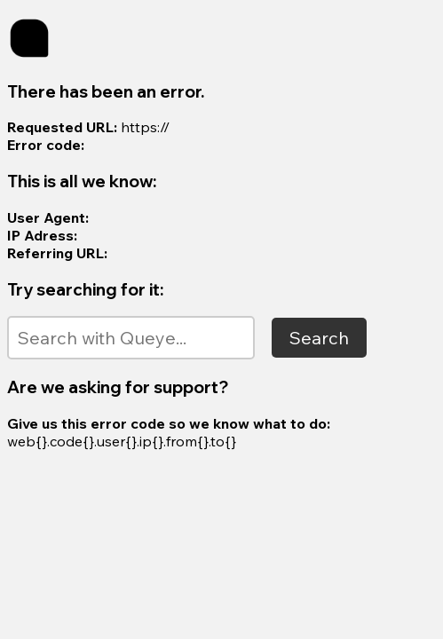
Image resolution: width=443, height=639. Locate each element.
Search (319, 338)
